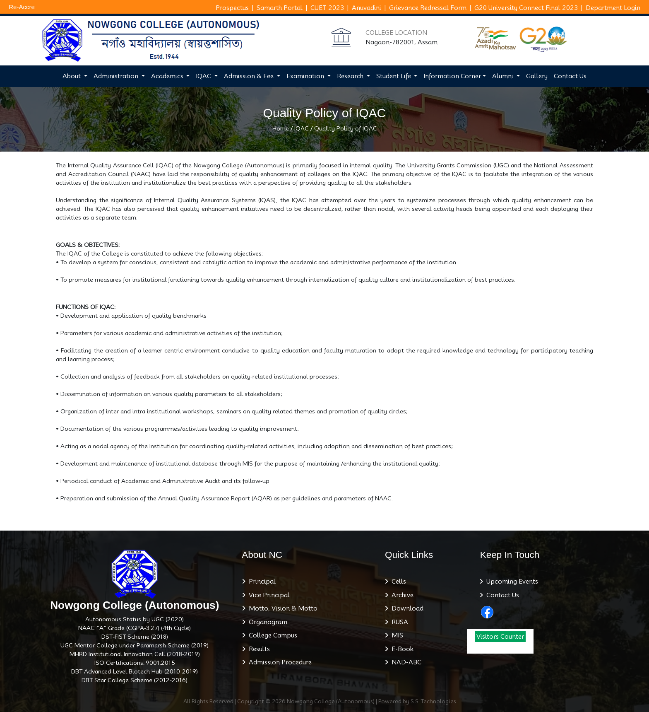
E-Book (400, 649)
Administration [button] (117, 76)
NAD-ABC (404, 662)
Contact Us (570, 76)
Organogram (266, 622)
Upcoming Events (510, 581)
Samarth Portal (280, 8)
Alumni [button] (503, 76)
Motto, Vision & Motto (281, 608)
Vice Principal (267, 595)
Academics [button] (168, 76)
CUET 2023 (327, 8)
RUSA (398, 622)
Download (405, 608)
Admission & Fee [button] (249, 76)
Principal (260, 581)
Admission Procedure (278, 662)
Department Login (613, 8)
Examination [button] (306, 76)
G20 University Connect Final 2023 (526, 8)
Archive (400, 595)
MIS (395, 635)
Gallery (537, 76)
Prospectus (232, 8)
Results (257, 649)
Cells (397, 581)
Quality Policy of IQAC (345, 128)
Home (280, 128)
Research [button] (351, 76)
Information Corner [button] (452, 76)
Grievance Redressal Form (427, 8)
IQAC (301, 128)
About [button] (72, 76)
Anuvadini (366, 8)
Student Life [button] (394, 76)
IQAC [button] (204, 76)
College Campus (271, 635)
